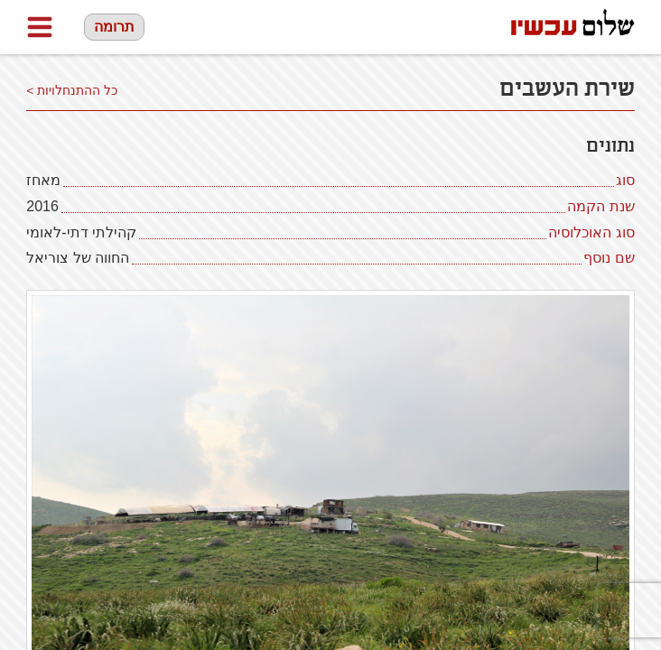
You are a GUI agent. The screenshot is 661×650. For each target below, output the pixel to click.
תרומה (114, 26)
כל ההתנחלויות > (71, 91)
